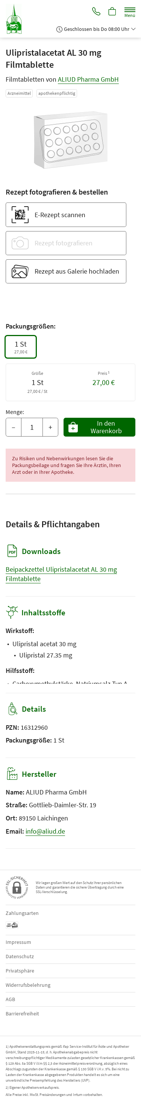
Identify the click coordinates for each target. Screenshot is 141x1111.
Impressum (18, 942)
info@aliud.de (45, 831)
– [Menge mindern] (13, 427)
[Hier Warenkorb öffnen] (112, 12)
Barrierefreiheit (22, 1013)
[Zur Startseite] (17, 19)
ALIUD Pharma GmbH (88, 79)
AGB (10, 999)
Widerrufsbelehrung (28, 985)
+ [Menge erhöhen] (50, 427)
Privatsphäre (20, 970)
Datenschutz (20, 956)
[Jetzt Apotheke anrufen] (96, 12)
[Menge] (32, 427)
